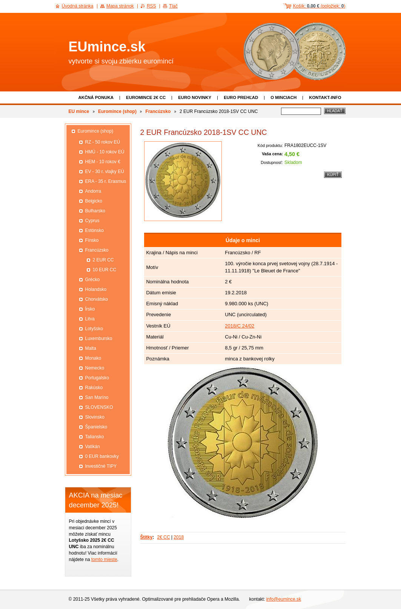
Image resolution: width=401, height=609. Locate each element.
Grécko (92, 279)
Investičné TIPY (101, 466)
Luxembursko (98, 338)
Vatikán (92, 446)
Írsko (90, 309)
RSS (151, 6)
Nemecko (94, 368)
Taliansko (94, 436)
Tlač (173, 6)
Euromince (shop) (117, 111)
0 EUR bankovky (102, 456)
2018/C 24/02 (239, 326)
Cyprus (92, 220)
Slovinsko (94, 417)
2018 (179, 537)
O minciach (283, 97)
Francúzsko (158, 111)
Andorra (93, 191)
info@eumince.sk (283, 599)
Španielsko (96, 427)
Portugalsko (97, 377)
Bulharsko (95, 210)
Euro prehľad (241, 97)
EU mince (79, 111)
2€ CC (163, 537)
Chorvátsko (96, 299)
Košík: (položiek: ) (319, 6)
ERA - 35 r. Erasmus (105, 181)
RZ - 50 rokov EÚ (102, 142)
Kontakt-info (325, 97)
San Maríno (97, 397)
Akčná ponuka (96, 97)
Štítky (146, 537)
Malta (90, 348)
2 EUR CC (103, 260)
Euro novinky (194, 97)
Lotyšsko (94, 328)
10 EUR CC (105, 269)
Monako (93, 358)
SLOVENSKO (99, 407)
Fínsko (92, 240)
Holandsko (96, 289)
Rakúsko (94, 387)
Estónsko (94, 230)
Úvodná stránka (78, 6)
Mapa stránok (120, 6)
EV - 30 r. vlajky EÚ (104, 171)
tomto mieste (104, 559)
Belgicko (93, 201)
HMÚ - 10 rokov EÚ (104, 152)
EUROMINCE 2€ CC (146, 97)
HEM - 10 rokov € (102, 161)
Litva (90, 319)
